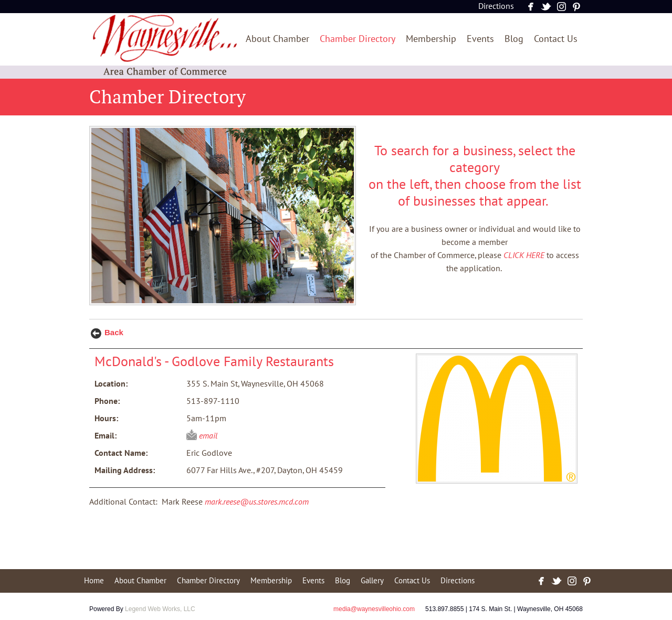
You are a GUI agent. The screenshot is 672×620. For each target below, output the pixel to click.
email (208, 436)
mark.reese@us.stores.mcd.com (257, 502)
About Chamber (277, 39)
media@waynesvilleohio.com (374, 609)
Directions (496, 6)
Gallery (372, 580)
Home (94, 580)
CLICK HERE (523, 255)
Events (480, 39)
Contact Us (556, 39)
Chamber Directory (357, 39)
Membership (431, 39)
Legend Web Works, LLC (160, 609)
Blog (514, 39)
